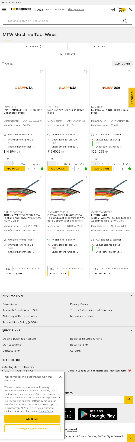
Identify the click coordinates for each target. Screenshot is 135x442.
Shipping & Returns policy (20, 316)
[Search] (67, 21)
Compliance (10, 304)
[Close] (60, 377)
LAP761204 (53, 107)
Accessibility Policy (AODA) (20, 322)
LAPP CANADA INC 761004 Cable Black (109, 111)
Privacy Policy (79, 304)
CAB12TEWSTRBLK (101, 212)
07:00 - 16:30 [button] (53, 9)
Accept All (32, 418)
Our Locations (12, 345)
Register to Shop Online (86, 339)
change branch (76, 9)
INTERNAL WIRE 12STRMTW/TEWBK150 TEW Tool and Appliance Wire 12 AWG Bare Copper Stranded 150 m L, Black (111, 219)
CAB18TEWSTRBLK (14, 212)
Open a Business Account (19, 339)
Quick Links (67, 330)
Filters (33, 46)
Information (67, 296)
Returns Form (79, 345)
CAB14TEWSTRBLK (57, 212)
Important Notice (81, 316)
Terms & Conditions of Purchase (91, 310)
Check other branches (19, 146)
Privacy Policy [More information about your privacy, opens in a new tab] (45, 411)
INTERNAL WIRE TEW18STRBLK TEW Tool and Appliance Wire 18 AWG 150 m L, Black (23, 218)
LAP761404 (10, 107)
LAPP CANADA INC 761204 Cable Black (65, 111)
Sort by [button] (99, 46)
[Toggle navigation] (4, 9)
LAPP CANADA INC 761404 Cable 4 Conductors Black (23, 111)
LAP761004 (97, 107)
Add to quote (14, 273)
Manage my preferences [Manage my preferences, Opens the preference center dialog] (32, 428)
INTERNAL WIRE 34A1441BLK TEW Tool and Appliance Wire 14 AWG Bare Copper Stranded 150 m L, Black (66, 219)
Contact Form (11, 351)
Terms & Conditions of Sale (21, 310)
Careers (75, 351)
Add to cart (14, 168)
